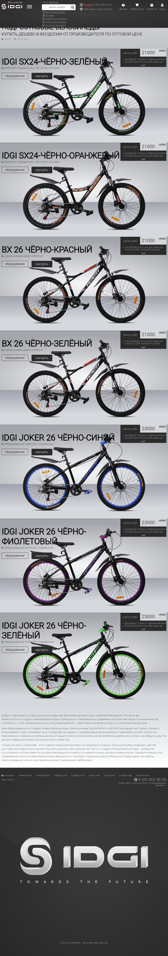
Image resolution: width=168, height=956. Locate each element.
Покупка (94, 775)
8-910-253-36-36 (103, 4)
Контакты (8, 779)
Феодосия (53, 2)
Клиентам (125, 775)
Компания (25, 775)
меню (8, 39)
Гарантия (60, 775)
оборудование (15, 76)
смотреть (41, 76)
